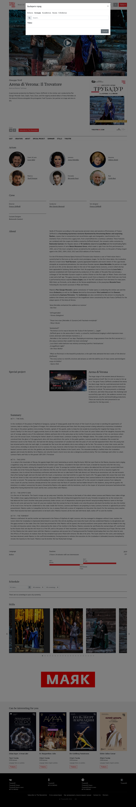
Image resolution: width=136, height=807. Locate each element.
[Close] (108, 6)
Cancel (104, 31)
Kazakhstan (46, 13)
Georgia (37, 13)
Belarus (30, 13)
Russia (54, 13)
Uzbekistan (62, 13)
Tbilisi (29, 23)
